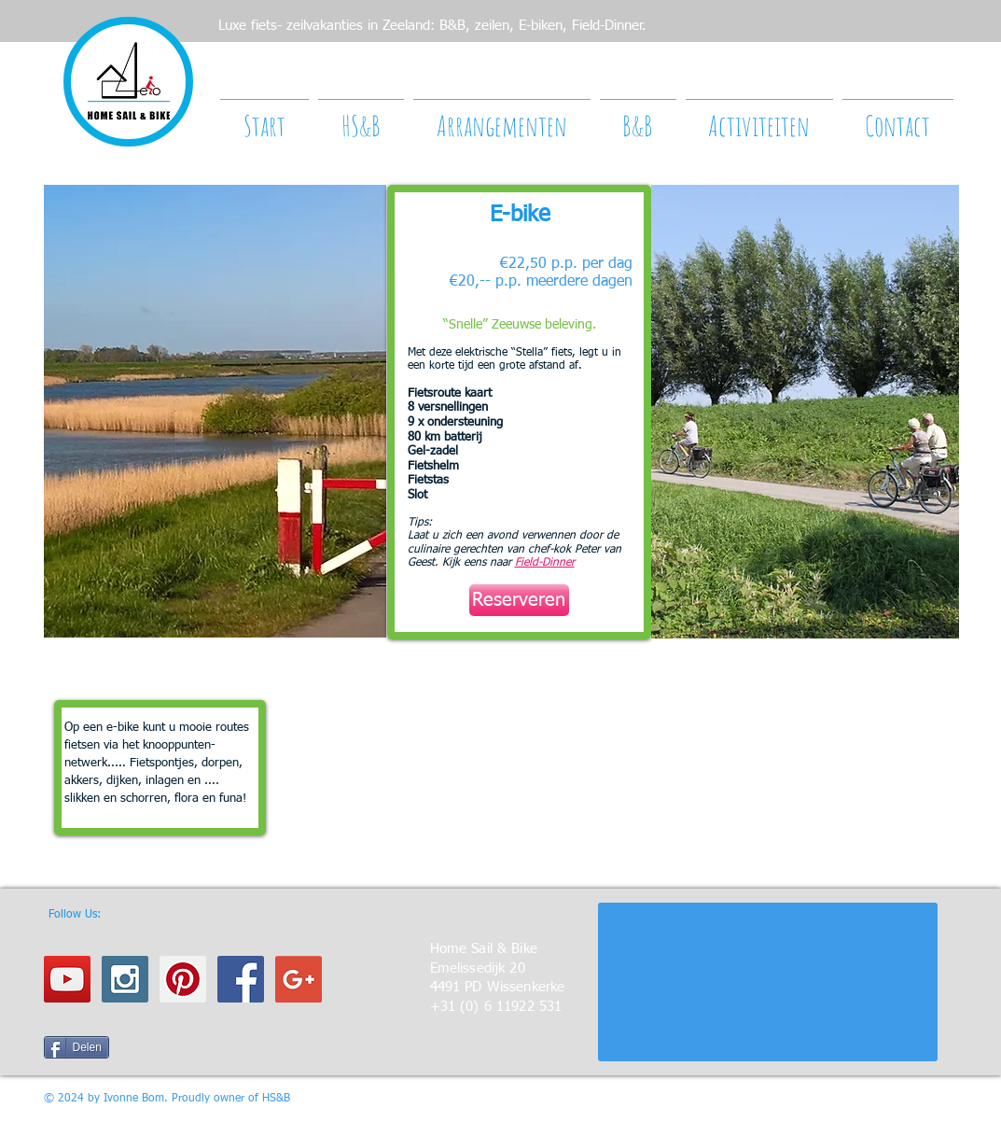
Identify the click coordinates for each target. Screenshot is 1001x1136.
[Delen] (76, 1047)
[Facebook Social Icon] (240, 979)
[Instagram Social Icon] (125, 979)
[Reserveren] (519, 600)
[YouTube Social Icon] (67, 979)
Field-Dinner (545, 562)
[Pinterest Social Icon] (183, 979)
